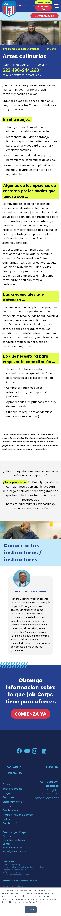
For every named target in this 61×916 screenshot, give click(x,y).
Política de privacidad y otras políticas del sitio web (24, 867)
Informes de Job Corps (12, 864)
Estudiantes (10, 806)
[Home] (9, 9)
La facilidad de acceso (11, 872)
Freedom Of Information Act (14, 869)
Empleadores (11, 810)
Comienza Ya (43, 7)
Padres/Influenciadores (15, 814)
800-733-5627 (49, 794)
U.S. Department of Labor (13, 886)
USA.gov (6, 883)
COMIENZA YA (44, 16)
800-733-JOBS (49, 790)
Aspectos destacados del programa (12, 788)
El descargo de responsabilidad (15, 875)
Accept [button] (30, 909)
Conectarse (43, 2)
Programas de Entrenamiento (21, 48)
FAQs (6, 819)
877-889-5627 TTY (47, 798)
